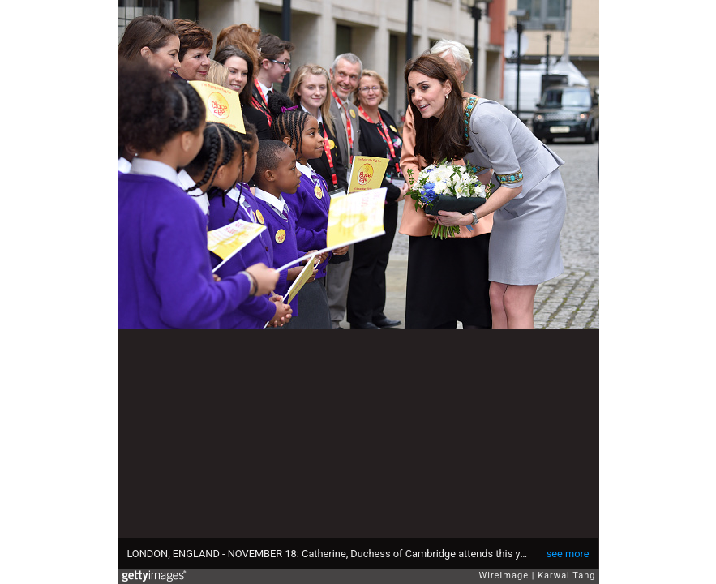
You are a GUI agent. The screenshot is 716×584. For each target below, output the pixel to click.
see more (568, 554)
